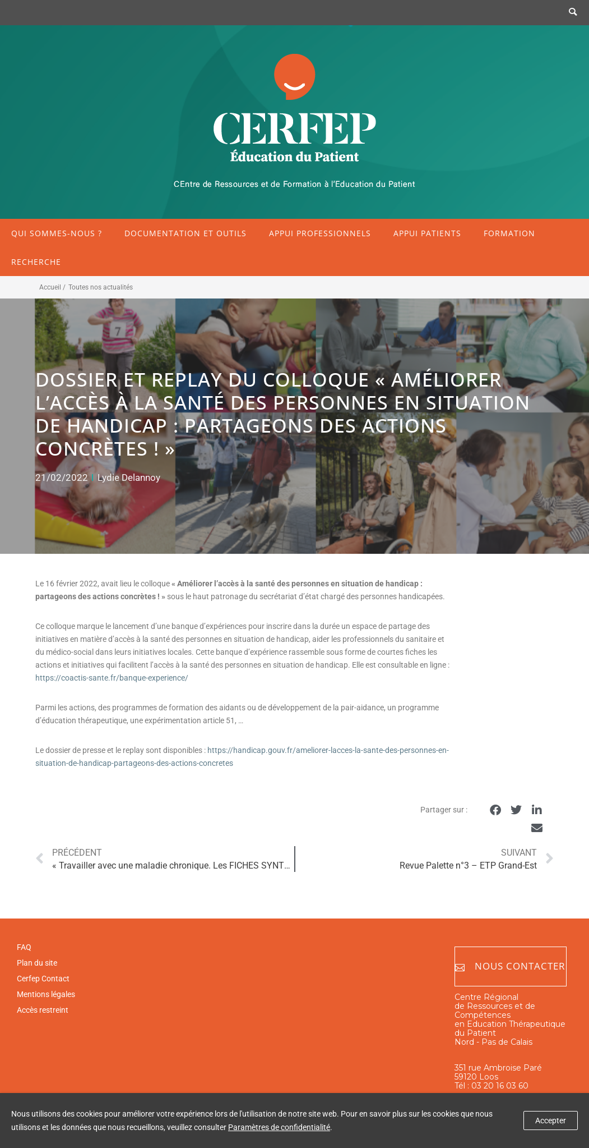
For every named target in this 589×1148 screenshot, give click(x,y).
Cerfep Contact (43, 978)
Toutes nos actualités (100, 287)
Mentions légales (46, 994)
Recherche (36, 261)
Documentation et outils (185, 233)
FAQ (24, 947)
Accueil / (52, 287)
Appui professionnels (320, 233)
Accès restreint (42, 1009)
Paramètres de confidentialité (279, 1127)
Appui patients (427, 233)
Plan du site (37, 962)
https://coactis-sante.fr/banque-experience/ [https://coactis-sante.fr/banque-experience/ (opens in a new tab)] (111, 677)
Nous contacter (510, 966)
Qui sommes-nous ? (56, 233)
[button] (495, 810)
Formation (509, 233)
